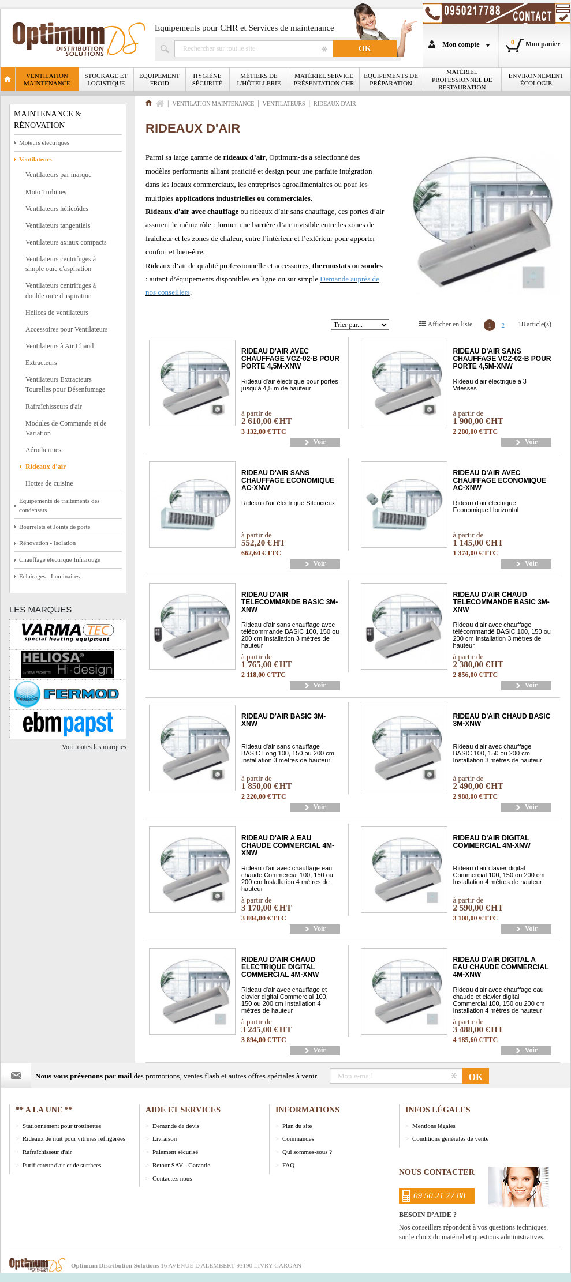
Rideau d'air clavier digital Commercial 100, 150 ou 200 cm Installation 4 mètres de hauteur (499, 874)
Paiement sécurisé (175, 1151)
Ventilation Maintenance (47, 79)
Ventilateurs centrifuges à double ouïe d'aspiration (60, 290)
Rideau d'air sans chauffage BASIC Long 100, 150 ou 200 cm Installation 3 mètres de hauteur (287, 753)
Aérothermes (43, 450)
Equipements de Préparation (391, 79)
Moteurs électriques (44, 142)
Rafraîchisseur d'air (47, 1151)
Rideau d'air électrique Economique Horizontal (486, 506)
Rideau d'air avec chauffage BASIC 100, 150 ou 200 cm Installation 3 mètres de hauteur (497, 753)
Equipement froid (159, 79)
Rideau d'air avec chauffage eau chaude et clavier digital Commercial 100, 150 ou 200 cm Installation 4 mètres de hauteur (499, 1000)
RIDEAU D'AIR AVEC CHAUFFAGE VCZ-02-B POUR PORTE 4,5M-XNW (290, 359)
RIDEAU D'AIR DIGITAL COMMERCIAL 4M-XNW (492, 841)
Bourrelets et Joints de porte (54, 526)
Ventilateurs (35, 159)
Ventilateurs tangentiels (57, 225)
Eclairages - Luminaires (49, 576)
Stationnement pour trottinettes (62, 1125)
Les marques (40, 609)
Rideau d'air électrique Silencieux (288, 502)
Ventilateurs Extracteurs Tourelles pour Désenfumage (65, 384)
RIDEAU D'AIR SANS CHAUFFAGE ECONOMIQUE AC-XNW (287, 480)
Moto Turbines (45, 192)
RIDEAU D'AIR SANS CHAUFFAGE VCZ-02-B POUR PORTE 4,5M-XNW (502, 359)
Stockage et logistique (106, 79)
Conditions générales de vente (450, 1138)
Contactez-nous (172, 1178)
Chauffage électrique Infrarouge (59, 559)
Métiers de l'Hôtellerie (259, 79)
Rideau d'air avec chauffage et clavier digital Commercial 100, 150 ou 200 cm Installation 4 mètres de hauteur (284, 1000)
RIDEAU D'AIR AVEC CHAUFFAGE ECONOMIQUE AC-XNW (499, 480)
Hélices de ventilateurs (56, 313)
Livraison (164, 1138)
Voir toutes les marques (94, 747)
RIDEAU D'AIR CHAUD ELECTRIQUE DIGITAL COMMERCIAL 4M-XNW (280, 967)
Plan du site (297, 1125)
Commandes (298, 1138)
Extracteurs (41, 363)
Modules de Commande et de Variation (66, 428)
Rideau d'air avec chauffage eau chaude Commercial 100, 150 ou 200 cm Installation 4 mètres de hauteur (287, 878)
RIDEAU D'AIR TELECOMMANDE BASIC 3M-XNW (289, 602)
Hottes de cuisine (49, 483)
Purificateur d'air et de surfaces (62, 1164)
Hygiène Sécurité (207, 79)
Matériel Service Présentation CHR (324, 79)
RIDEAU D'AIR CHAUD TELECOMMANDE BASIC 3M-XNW (501, 602)
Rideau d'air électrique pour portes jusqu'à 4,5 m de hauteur (289, 385)
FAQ (288, 1164)
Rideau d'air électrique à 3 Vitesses (490, 385)
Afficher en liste (450, 324)
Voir (319, 442)
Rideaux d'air (45, 467)
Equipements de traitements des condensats (59, 505)
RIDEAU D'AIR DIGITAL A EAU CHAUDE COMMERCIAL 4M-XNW (501, 967)
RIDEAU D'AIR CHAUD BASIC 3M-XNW (502, 720)
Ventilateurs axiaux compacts (66, 242)
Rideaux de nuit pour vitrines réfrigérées (74, 1138)
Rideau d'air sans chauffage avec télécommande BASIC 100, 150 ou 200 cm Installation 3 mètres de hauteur (290, 635)
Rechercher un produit (253, 48)
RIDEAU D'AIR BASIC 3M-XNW (283, 720)
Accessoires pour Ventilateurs (66, 329)
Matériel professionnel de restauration (462, 79)
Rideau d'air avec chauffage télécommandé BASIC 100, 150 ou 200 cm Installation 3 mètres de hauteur (502, 635)
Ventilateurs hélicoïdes (56, 209)
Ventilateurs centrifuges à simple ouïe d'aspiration (60, 264)
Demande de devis (175, 1125)
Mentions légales (434, 1125)
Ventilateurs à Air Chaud (59, 346)
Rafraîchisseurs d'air (53, 407)
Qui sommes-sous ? (307, 1151)
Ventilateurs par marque (58, 175)
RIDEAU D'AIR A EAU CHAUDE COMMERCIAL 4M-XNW (287, 845)
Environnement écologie (536, 79)
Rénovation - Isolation (47, 542)
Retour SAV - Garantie (181, 1164)
